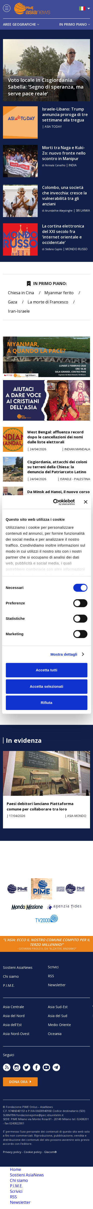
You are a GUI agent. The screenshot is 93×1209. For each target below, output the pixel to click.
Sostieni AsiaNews (17, 967)
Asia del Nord (14, 1015)
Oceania (55, 1033)
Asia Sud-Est (58, 1006)
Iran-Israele (19, 311)
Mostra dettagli (63, 654)
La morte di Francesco (48, 302)
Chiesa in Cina (21, 292)
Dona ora (20, 1081)
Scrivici (53, 967)
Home (15, 1169)
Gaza (12, 302)
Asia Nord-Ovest (16, 1033)
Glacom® (50, 1152)
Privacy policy (12, 1152)
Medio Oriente (59, 1024)
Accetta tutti (46, 670)
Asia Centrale (13, 1006)
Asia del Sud (57, 1015)
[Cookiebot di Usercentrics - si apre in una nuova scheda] (55, 502)
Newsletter (56, 984)
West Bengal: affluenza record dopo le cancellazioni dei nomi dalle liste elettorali (55, 436)
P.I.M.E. (8, 985)
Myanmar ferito (59, 292)
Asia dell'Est (12, 1024)
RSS (51, 976)
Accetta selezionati (46, 686)
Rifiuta (46, 702)
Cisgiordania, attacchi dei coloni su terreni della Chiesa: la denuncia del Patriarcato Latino (57, 466)
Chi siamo (11, 976)
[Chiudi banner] (85, 502)
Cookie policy (33, 1152)
